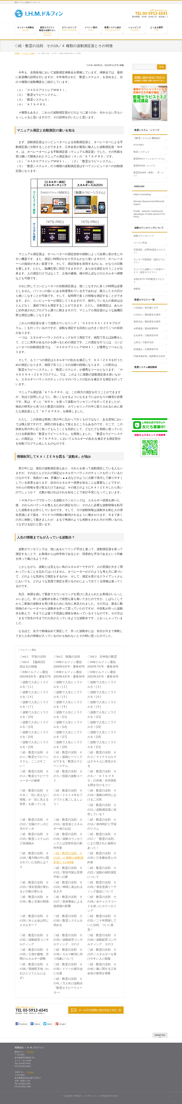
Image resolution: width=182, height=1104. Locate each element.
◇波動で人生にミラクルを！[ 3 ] (101, 684)
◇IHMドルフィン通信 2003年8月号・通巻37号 (36, 674)
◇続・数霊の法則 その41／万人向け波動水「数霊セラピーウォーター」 (68, 985)
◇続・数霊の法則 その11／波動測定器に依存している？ (102, 809)
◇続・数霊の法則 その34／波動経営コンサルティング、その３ (102, 940)
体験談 (137, 288)
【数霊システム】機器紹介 (147, 138)
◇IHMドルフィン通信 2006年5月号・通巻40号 (69, 664)
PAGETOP (160, 1035)
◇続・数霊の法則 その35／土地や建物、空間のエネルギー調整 (34, 954)
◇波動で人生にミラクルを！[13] (34, 724)
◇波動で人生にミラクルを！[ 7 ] (34, 704)
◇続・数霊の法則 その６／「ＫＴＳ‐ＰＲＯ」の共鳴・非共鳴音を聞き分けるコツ (101, 778)
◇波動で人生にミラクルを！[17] (67, 734)
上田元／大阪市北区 (144, 342)
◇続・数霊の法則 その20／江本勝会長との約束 (102, 858)
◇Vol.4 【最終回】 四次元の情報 (34, 664)
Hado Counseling (142, 194)
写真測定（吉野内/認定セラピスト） (150, 251)
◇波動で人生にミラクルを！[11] (67, 714)
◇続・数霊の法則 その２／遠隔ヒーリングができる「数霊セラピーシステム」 (67, 759)
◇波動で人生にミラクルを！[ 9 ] (101, 704)
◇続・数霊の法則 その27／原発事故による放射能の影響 (68, 901)
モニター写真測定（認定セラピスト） (149, 261)
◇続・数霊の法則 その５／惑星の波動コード (67, 776)
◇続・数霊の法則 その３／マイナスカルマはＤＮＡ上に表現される (101, 759)
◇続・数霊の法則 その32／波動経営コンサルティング (34, 940)
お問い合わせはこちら (159, 10)
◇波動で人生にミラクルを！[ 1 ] (34, 684)
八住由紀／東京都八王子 (146, 307)
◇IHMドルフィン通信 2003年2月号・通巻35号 (103, 674)
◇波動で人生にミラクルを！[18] (101, 734)
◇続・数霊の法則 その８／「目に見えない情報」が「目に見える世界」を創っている (34, 797)
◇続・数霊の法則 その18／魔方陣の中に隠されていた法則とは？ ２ (34, 860)
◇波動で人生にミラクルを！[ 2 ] (67, 684)
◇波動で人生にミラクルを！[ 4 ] (34, 694)
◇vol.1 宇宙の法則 (33, 656)
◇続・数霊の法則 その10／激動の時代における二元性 (102, 795)
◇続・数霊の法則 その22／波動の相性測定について (102, 872)
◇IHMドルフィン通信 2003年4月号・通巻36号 (69, 674)
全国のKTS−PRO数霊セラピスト (149, 280)
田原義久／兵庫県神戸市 (146, 349)
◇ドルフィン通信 (27, 650)
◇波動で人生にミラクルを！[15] (101, 724)
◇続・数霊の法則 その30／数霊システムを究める (68, 920)
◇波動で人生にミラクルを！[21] (101, 744)
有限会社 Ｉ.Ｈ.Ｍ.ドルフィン (87, 1096)
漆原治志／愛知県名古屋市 (147, 321)
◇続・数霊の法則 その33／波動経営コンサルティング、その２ (68, 940)
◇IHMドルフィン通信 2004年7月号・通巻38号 (103, 664)
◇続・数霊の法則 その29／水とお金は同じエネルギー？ (34, 920)
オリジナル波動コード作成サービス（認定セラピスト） (149, 270)
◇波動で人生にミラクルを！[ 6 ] (101, 694)
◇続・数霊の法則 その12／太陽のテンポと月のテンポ (34, 824)
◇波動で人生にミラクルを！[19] (34, 744)
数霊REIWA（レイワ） (145, 165)
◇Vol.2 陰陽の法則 (66, 656)
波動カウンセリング (144, 235)
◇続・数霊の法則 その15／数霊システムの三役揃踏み (34, 839)
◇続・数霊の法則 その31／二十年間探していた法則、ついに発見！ (102, 922)
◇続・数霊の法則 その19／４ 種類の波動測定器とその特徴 (68, 858)
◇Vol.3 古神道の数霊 (102, 656)
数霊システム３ (141, 151)
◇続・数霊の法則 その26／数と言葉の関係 (34, 899)
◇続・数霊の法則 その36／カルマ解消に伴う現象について (68, 954)
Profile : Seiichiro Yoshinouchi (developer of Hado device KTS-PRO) (150, 214)
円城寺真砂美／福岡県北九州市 (149, 356)
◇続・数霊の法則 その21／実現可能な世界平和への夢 (68, 872)
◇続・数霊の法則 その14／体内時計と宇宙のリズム (102, 824)
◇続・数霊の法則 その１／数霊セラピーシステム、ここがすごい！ (34, 759)
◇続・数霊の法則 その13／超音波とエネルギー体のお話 (68, 824)
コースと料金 (140, 242)
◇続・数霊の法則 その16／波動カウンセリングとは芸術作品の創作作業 (68, 841)
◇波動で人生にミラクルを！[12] (101, 714)
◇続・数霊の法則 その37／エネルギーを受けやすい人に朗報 (102, 954)
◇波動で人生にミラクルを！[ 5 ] (67, 694)
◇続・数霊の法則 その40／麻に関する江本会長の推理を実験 (102, 969)
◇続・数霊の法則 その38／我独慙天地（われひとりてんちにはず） (34, 971)
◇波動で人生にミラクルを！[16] (34, 734)
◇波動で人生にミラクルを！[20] (67, 744)
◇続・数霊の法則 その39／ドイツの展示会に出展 (68, 969)
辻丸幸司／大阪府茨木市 (146, 335)
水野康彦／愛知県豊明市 (146, 328)
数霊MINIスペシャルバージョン (149, 158)
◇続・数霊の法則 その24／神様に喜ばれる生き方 (68, 887)
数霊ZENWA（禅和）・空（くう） (149, 174)
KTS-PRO (139, 145)
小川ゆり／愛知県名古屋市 (147, 314)
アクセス (30, 1052)
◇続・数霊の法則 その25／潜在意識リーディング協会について (102, 887)
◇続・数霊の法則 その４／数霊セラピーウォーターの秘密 (34, 776)
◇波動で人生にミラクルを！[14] (67, 724)
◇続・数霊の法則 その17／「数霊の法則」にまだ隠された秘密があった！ (102, 841)
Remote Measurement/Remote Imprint (149, 203)
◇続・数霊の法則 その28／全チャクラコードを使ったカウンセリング (102, 903)
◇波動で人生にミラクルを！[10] (34, 714)
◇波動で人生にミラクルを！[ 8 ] (67, 704)
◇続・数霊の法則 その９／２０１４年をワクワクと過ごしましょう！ (67, 797)
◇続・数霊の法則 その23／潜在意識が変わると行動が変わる (34, 887)
